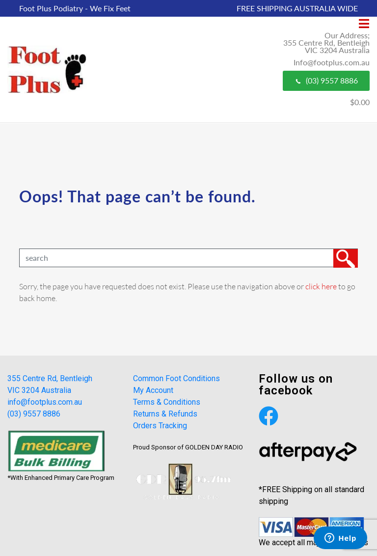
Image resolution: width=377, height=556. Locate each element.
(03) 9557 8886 (326, 80)
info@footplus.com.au (44, 402)
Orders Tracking (160, 425)
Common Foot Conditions (176, 378)
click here (321, 286)
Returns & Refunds (165, 413)
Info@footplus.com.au (332, 62)
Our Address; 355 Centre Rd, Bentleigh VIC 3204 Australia (326, 42)
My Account (153, 390)
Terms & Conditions (166, 402)
